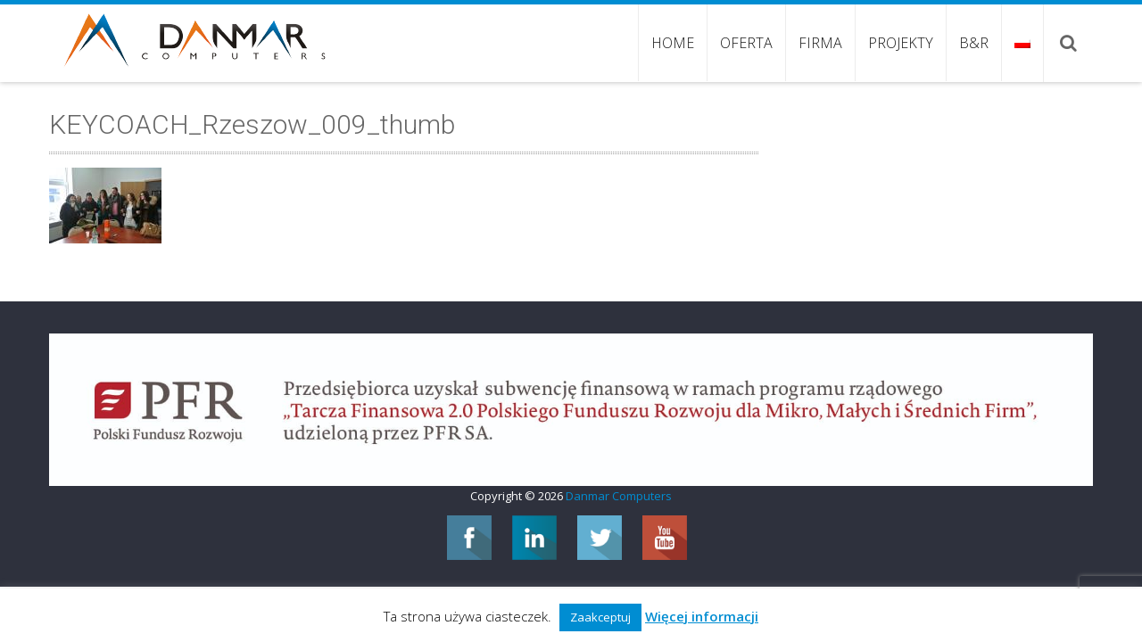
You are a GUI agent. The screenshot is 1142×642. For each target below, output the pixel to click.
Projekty (900, 43)
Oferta (746, 43)
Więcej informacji (701, 616)
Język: (1022, 42)
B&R (974, 43)
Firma (820, 43)
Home (672, 43)
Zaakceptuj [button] (600, 617)
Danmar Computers (619, 496)
